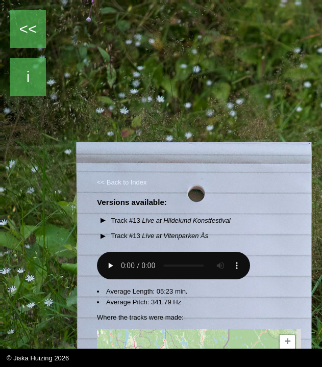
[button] (287, 342)
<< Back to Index (122, 182)
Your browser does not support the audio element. (173, 265)
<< (28, 28)
